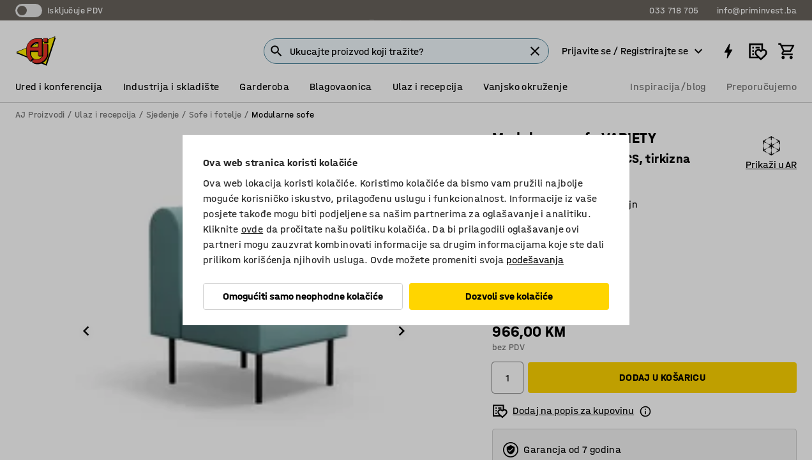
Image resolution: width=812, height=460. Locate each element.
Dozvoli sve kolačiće (509, 296)
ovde (252, 229)
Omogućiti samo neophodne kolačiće (303, 296)
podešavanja (535, 260)
